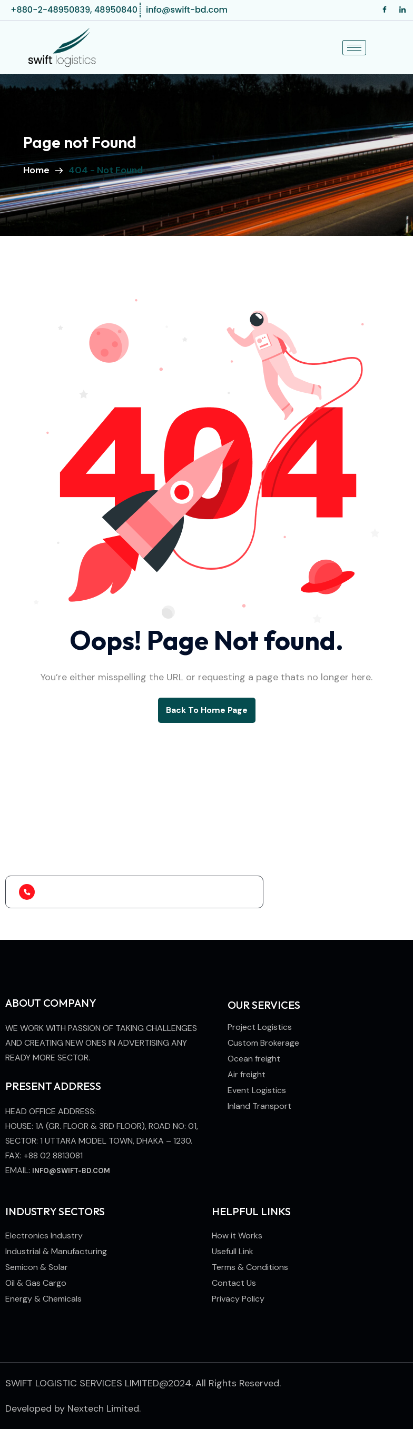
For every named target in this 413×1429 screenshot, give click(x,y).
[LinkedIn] (402, 10)
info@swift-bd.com (71, 1170)
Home (38, 170)
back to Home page (207, 710)
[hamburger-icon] (354, 47)
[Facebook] (384, 10)
